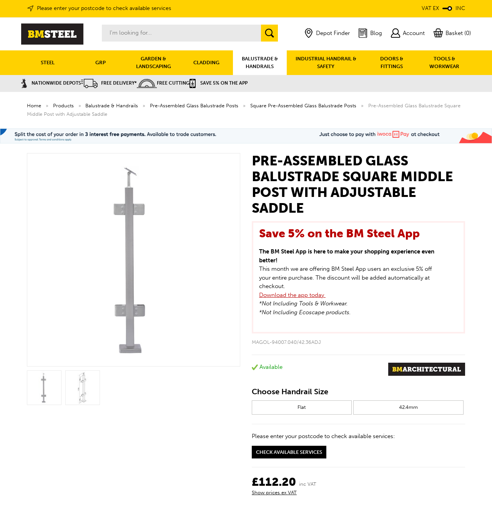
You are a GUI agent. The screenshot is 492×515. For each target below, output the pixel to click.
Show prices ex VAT (274, 492)
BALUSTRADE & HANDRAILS (260, 62)
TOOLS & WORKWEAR (444, 62)
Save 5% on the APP (218, 83)
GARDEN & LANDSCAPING (153, 62)
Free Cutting (163, 83)
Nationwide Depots (51, 83)
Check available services (289, 452)
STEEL (48, 62)
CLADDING (206, 62)
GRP (100, 62)
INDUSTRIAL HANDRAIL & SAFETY (326, 62)
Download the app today (292, 295)
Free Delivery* (109, 83)
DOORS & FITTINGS (391, 62)
